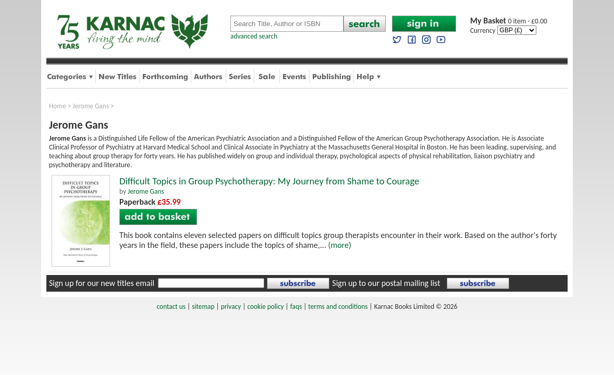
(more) (339, 245)
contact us (171, 306)
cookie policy (265, 306)
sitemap (203, 306)
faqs (296, 306)
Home (57, 106)
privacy (231, 306)
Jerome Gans (90, 106)
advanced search (253, 36)
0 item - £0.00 (508, 21)
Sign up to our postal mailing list (386, 283)
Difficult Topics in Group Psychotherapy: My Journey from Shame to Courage (269, 181)
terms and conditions (337, 306)
